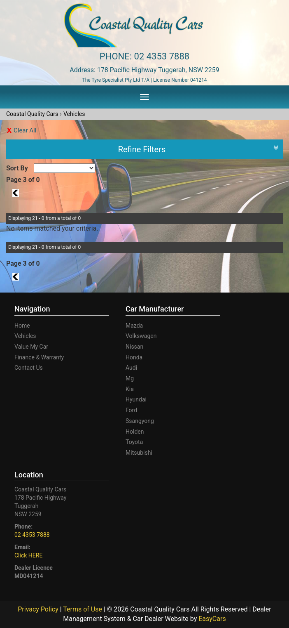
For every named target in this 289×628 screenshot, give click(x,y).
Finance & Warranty (39, 357)
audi (131, 367)
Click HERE (28, 555)
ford (131, 410)
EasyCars (212, 619)
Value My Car (31, 346)
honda (134, 357)
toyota (134, 442)
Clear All (25, 130)
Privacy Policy (39, 609)
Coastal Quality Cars (32, 114)
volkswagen (141, 336)
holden (135, 431)
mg (130, 378)
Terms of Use (83, 609)
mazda (134, 325)
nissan (134, 346)
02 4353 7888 (162, 56)
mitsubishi (139, 452)
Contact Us (28, 367)
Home (22, 325)
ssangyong (140, 421)
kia (130, 389)
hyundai (136, 399)
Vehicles (74, 114)
